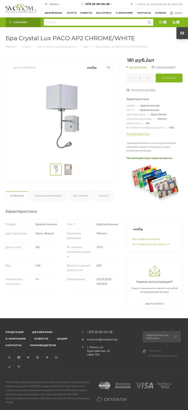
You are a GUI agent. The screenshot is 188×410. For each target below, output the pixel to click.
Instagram (37, 357)
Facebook (19, 357)
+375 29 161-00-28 (97, 4)
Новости (41, 338)
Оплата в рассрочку (48, 196)
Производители (43, 345)
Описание (17, 196)
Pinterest (19, 367)
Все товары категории (146, 238)
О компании (16, 338)
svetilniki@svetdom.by (102, 339)
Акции (62, 338)
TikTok (9, 367)
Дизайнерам (42, 332)
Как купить (80, 196)
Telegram (47, 357)
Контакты (13, 345)
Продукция (15, 332)
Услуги (104, 196)
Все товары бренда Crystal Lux (151, 244)
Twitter (28, 357)
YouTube (56, 357)
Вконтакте (9, 357)
